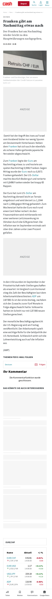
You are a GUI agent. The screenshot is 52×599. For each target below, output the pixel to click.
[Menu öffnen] (46, 3)
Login (41, 3)
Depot (24, 3)
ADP (34, 296)
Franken (13, 146)
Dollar (35, 175)
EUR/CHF (11, 557)
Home (5, 12)
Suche (34, 3)
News (11, 12)
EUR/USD (11, 565)
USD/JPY (11, 573)
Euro (30, 160)
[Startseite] (7, 3)
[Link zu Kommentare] (32, 592)
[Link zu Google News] (44, 592)
